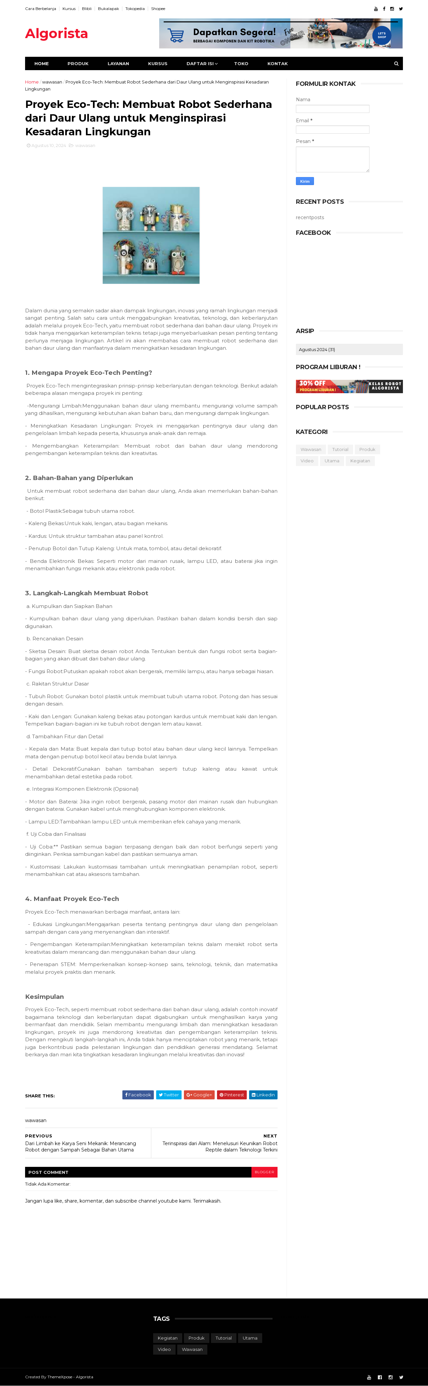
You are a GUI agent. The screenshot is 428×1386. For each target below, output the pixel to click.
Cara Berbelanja (40, 8)
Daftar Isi (200, 63)
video (307, 460)
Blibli (87, 8)
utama (332, 460)
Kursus (69, 8)
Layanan (118, 63)
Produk (78, 63)
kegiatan (360, 460)
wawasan (52, 82)
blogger (264, 1172)
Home (41, 63)
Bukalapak (108, 8)
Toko (241, 63)
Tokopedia (135, 8)
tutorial (340, 449)
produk (367, 449)
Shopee (158, 8)
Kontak (278, 63)
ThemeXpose (59, 1376)
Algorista (56, 33)
